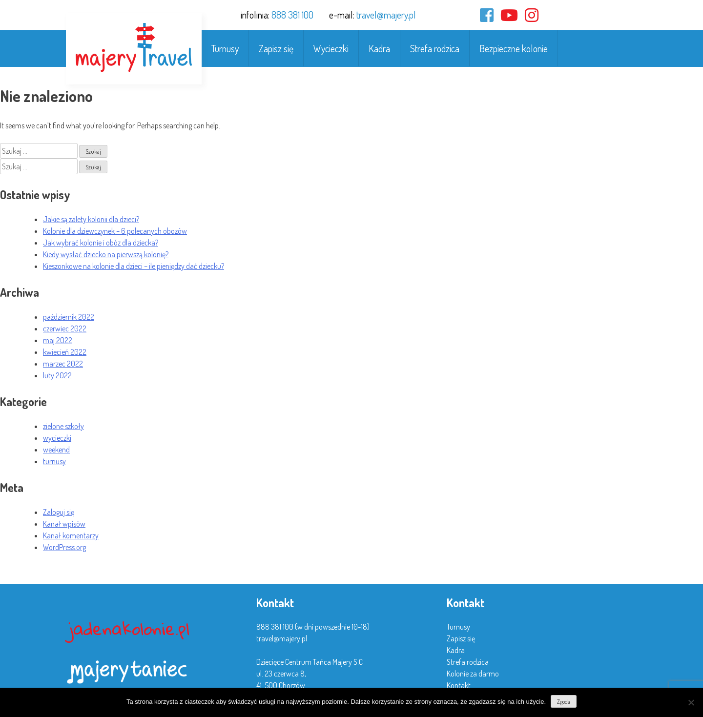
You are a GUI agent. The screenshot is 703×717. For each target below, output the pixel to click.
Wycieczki (331, 48)
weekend (56, 449)
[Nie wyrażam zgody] (691, 702)
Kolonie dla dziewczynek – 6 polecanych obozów (115, 231)
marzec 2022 (63, 364)
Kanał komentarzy (71, 535)
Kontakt (459, 685)
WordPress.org (64, 547)
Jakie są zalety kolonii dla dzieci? (91, 219)
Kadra (379, 48)
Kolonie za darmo (473, 673)
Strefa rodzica (434, 48)
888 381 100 (292, 14)
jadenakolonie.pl (128, 628)
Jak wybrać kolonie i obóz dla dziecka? (100, 242)
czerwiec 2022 (64, 328)
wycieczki (57, 438)
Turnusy (225, 48)
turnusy (54, 461)
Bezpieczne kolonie (513, 48)
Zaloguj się (58, 512)
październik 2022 (68, 317)
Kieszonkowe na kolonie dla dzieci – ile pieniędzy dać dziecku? (133, 266)
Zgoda (563, 701)
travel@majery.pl (386, 14)
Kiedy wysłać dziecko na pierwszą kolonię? (105, 254)
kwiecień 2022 (64, 352)
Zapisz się (276, 48)
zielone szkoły (63, 426)
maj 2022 (57, 340)
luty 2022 (57, 375)
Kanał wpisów (64, 524)
